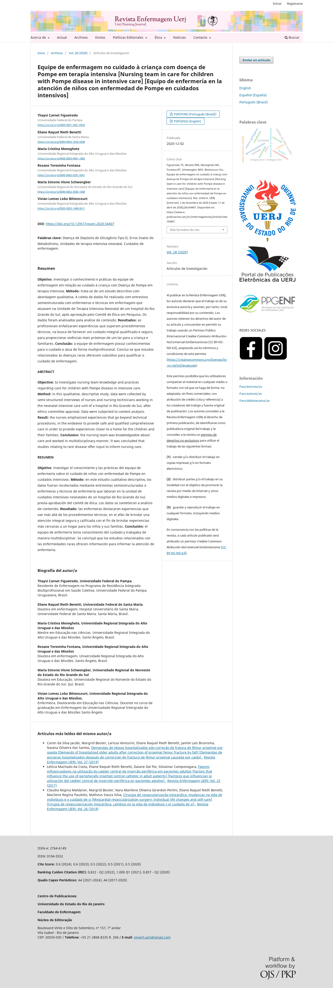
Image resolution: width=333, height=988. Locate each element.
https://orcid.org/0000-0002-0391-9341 (61, 175)
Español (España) (253, 95)
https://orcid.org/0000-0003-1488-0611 (61, 208)
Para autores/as (250, 393)
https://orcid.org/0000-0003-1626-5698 (61, 141)
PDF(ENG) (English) (187, 121)
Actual (62, 37)
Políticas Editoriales (128, 37)
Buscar (292, 37)
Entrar (277, 3)
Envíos (100, 37)
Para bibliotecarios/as (254, 400)
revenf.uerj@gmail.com (152, 937)
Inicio (41, 53)
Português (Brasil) (253, 102)
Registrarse (295, 3)
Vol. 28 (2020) (78, 53)
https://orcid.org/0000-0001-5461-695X (61, 125)
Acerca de (39, 37)
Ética (159, 37)
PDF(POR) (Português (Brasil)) (194, 114)
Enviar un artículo (256, 60)
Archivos (81, 37)
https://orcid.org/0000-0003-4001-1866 (61, 158)
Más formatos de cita (184, 230)
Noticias (179, 37)
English (245, 88)
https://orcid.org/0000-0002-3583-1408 (61, 191)
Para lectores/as (250, 386)
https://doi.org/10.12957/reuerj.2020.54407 (80, 224)
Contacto (200, 37)
